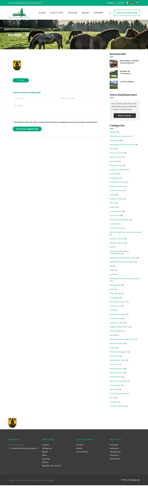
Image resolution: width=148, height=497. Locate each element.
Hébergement (47, 448)
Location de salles (116, 322)
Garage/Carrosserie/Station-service (123, 258)
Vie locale (72, 12)
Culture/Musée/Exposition (119, 220)
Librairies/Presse (116, 318)
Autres (112, 149)
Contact (120, 3)
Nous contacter (124, 115)
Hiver (111, 289)
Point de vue (114, 364)
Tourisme (45, 445)
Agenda (85, 12)
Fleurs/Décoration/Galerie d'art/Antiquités (119, 252)
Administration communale (120, 136)
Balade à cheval (115, 157)
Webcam (45, 462)
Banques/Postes (116, 165)
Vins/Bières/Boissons (117, 406)
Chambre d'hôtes (116, 199)
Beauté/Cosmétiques (117, 169)
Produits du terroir (116, 368)
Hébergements (115, 285)
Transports (114, 402)
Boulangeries (114, 178)
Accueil (42, 12)
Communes (114, 445)
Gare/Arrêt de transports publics (122, 262)
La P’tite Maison (127, 82)
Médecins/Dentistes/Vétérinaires (122, 339)
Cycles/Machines (116, 228)
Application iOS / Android (51, 466)
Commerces (114, 215)
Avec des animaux (116, 153)
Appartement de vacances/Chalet (122, 144)
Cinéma (112, 203)
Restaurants (114, 448)
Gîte (111, 266)
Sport (112, 398)
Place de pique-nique (117, 360)
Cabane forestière (116, 190)
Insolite (112, 310)
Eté (111, 247)
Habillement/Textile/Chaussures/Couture (125, 278)
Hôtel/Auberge (115, 293)
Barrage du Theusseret (125, 72)
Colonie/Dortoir (115, 211)
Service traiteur (115, 385)
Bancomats (114, 161)
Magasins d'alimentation (119, 327)
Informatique (114, 297)
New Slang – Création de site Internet (129, 62)
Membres (110, 3)
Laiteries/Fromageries (118, 314)
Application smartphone (126, 13)
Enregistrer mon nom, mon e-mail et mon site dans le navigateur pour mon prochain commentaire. (56, 122)
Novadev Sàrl (135, 480)
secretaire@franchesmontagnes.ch (24, 448)
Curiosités (113, 224)
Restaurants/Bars (116, 373)
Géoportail (46, 459)
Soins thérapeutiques (117, 393)
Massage (113, 335)
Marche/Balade (115, 331)
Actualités (98, 12)
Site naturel (114, 389)
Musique (113, 348)
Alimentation (114, 140)
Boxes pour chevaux (117, 182)
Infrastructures (115, 306)
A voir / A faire (56, 12)
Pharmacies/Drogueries (118, 352)
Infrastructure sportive (118, 302)
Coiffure (113, 207)
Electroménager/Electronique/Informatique (126, 232)
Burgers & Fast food (117, 186)
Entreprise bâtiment (117, 239)
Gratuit (112, 270)
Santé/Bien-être (115, 377)
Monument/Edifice (116, 343)
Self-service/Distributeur (119, 381)
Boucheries (114, 174)
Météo (44, 455)
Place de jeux (115, 356)
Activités (113, 132)
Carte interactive (82, 452)
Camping (113, 194)
